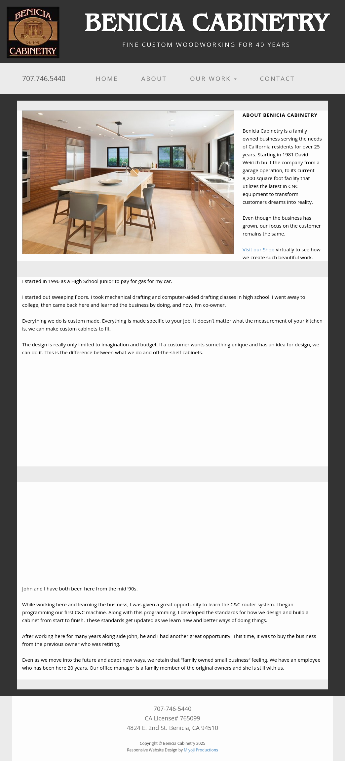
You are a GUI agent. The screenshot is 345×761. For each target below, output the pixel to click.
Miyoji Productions (201, 750)
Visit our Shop (259, 249)
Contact (277, 78)
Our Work (213, 78)
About (154, 78)
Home (107, 78)
